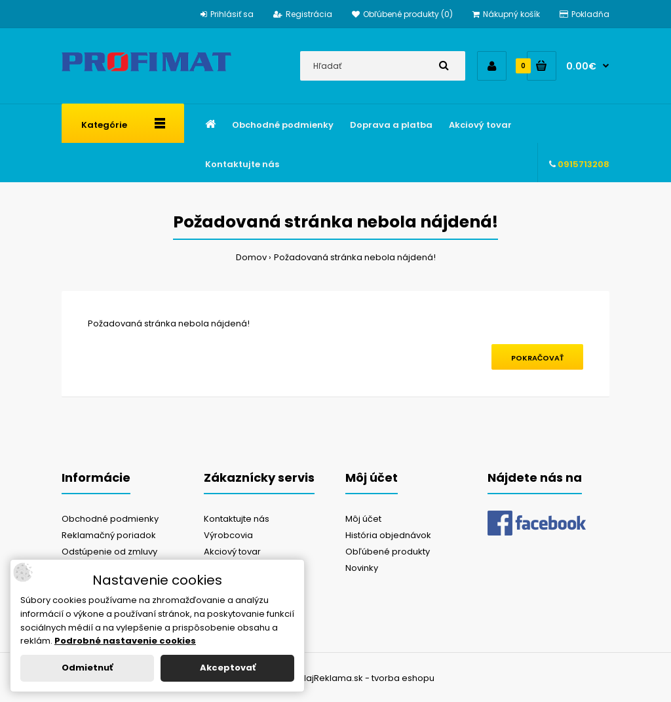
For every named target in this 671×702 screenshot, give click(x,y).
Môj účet (363, 519)
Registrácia (302, 14)
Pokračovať (537, 358)
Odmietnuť (87, 667)
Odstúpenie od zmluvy (109, 551)
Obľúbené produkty (387, 551)
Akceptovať (228, 667)
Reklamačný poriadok (109, 535)
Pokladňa (584, 14)
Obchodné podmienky (110, 519)
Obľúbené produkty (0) (402, 14)
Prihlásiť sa (227, 14)
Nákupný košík (506, 14)
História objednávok (388, 535)
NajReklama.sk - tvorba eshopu (367, 678)
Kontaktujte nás (236, 519)
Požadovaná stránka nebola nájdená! (355, 257)
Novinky (361, 568)
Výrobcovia (228, 535)
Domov (251, 257)
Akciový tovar (232, 551)
